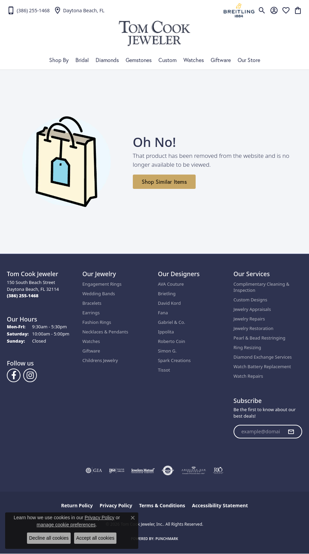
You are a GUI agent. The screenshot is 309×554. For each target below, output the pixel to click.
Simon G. (167, 351)
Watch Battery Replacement (262, 366)
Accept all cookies (95, 538)
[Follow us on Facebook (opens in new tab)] (13, 375)
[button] (262, 10)
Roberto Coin (171, 341)
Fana (163, 313)
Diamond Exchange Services (263, 357)
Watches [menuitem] (91, 341)
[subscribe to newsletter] (290, 431)
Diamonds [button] (107, 60)
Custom (167, 60)
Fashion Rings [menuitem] (96, 322)
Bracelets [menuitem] (91, 303)
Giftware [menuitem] (91, 351)
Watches (193, 60)
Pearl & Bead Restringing (259, 338)
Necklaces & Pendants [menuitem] (105, 332)
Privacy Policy (116, 505)
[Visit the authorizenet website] (167, 470)
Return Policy (77, 505)
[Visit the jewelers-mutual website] (143, 470)
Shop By (59, 60)
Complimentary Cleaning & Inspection (262, 287)
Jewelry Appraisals (252, 309)
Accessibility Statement (220, 505)
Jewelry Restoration (253, 328)
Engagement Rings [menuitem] (102, 284)
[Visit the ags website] (193, 470)
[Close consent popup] (133, 518)
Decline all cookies (49, 538)
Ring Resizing (247, 347)
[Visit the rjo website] (218, 470)
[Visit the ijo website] (116, 470)
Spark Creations (174, 360)
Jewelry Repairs (249, 319)
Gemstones (139, 60)
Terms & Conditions (162, 505)
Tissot (164, 370)
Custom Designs (250, 300)
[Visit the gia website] (94, 470)
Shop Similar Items (164, 181)
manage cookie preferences (66, 524)
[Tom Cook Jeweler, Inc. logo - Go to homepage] (154, 33)
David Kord (169, 303)
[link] (28, 10)
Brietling (167, 293)
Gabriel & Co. (171, 322)
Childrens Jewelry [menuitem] (100, 360)
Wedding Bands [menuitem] (98, 293)
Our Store (249, 60)
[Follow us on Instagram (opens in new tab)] (30, 375)
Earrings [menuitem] (91, 313)
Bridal (82, 60)
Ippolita (166, 332)
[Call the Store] (23, 296)
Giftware (221, 60)
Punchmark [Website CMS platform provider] (166, 538)
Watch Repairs (248, 376)
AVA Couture (171, 284)
